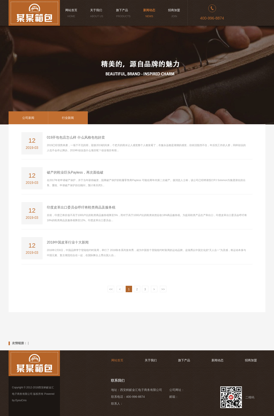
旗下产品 (184, 360)
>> (163, 289)
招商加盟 (251, 360)
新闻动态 (217, 360)
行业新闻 (68, 118)
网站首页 (117, 360)
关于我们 (151, 360)
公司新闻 (28, 118)
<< (111, 289)
